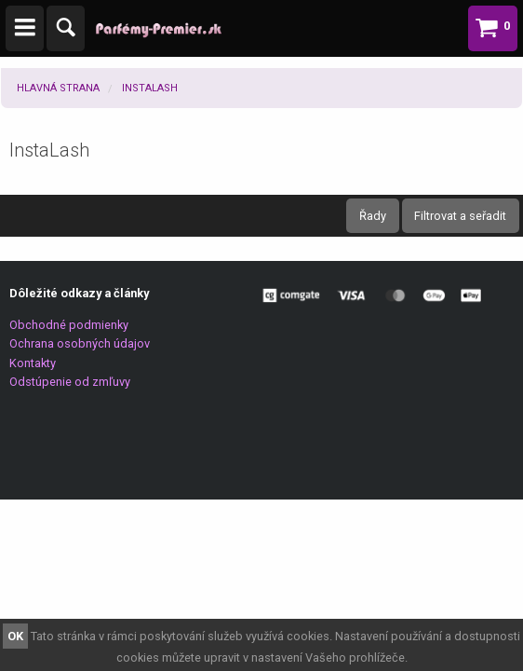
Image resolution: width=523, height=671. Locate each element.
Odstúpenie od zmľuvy (69, 382)
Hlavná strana (58, 88)
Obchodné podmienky (68, 325)
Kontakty (32, 363)
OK (15, 636)
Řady (372, 216)
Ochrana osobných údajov (79, 343)
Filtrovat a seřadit (460, 216)
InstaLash (150, 88)
